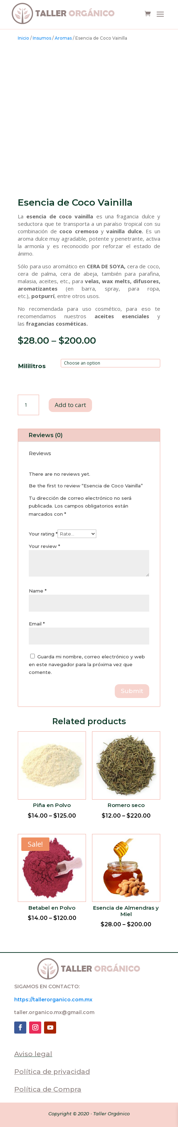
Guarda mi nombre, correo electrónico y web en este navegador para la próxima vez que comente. (87, 664)
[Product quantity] (28, 405)
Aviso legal (33, 1054)
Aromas (63, 38)
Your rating (43, 534)
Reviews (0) (46, 435)
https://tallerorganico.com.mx (53, 999)
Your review (44, 546)
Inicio (23, 38)
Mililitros (32, 366)
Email (37, 624)
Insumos (42, 38)
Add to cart (70, 405)
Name (38, 591)
